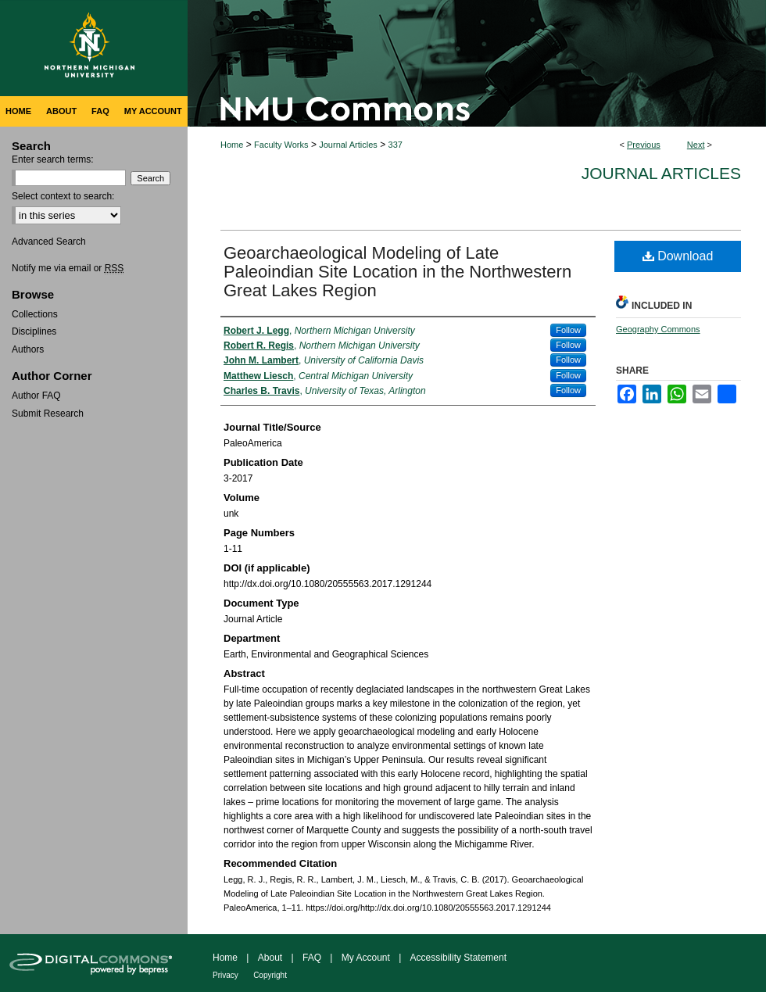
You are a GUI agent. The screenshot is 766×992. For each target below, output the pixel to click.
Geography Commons (658, 329)
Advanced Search (49, 241)
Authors (28, 349)
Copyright (270, 975)
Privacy (225, 975)
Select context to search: (63, 196)
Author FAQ (36, 395)
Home (231, 144)
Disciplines (34, 331)
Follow (568, 330)
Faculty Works (281, 144)
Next (696, 144)
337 (395, 144)
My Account (366, 957)
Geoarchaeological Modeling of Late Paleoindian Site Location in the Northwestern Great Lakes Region (397, 271)
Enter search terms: (53, 159)
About (270, 957)
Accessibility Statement (458, 957)
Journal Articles (348, 144)
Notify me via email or (67, 268)
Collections (35, 314)
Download (678, 256)
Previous (643, 144)
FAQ (311, 957)
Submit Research (48, 413)
